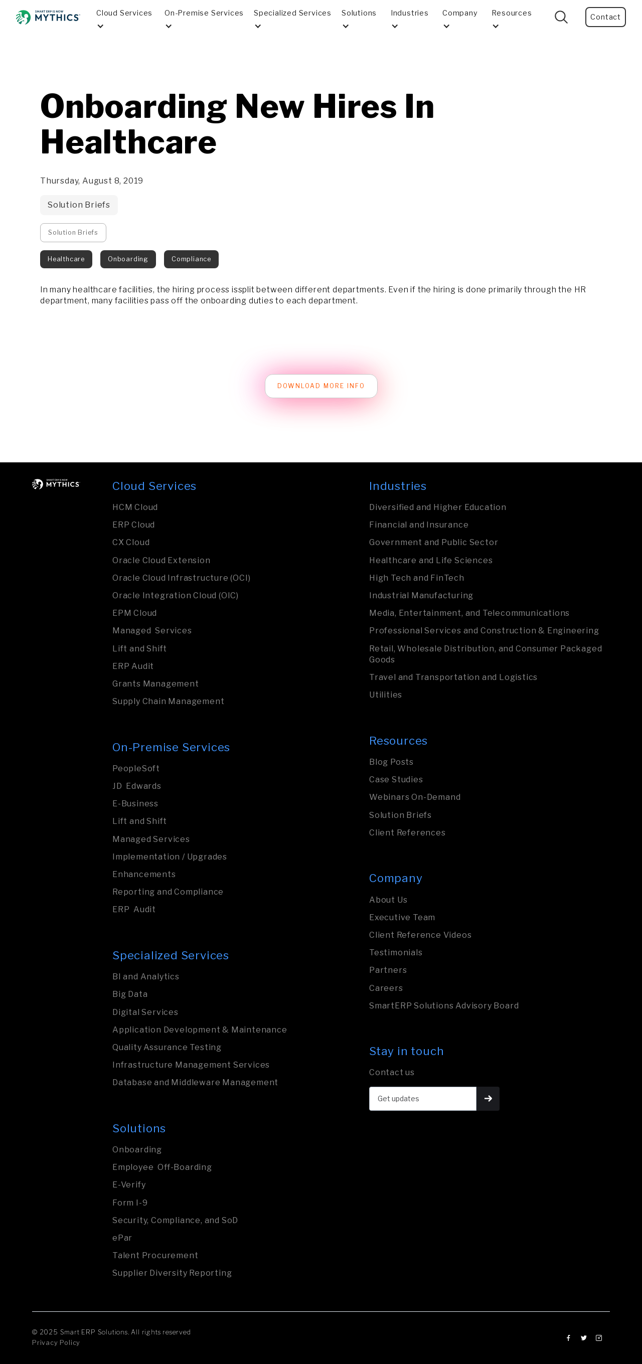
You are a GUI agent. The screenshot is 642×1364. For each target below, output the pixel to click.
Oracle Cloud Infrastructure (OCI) (181, 578)
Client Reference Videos (420, 935)
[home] (48, 17)
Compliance (191, 259)
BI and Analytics (146, 976)
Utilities (385, 695)
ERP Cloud (133, 525)
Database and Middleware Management (195, 1082)
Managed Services (152, 630)
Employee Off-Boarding (162, 1167)
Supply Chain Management (168, 701)
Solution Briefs (79, 205)
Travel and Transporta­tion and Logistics (453, 677)
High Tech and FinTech (416, 578)
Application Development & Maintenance (199, 1030)
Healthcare (66, 259)
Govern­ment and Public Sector (433, 542)
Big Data (129, 994)
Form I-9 (129, 1203)
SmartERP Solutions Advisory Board (444, 1005)
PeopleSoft (136, 768)
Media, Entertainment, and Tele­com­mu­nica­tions (469, 613)
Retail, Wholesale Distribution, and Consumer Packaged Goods (485, 654)
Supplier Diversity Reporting (172, 1273)
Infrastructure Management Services (191, 1065)
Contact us (392, 1072)
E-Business (135, 803)
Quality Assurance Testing (167, 1047)
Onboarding (128, 259)
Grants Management (155, 684)
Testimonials (396, 952)
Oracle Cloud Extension (161, 560)
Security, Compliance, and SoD (175, 1220)
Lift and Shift (139, 648)
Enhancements (144, 874)
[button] (126, 17)
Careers (386, 988)
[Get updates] (422, 1099)
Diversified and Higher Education (438, 507)
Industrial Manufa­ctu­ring (421, 595)
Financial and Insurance (418, 525)
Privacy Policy (56, 1342)
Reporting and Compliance (168, 892)
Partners (388, 970)
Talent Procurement (155, 1255)
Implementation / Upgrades (169, 857)
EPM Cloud (134, 613)
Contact (605, 17)
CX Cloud (130, 542)
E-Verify (128, 1184)
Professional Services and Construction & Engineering (484, 630)
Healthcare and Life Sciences (431, 560)
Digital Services (145, 1012)
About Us (388, 900)
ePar (122, 1238)
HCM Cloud (135, 507)
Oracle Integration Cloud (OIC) (175, 595)
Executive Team (402, 917)
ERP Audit (133, 666)
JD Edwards (137, 786)
